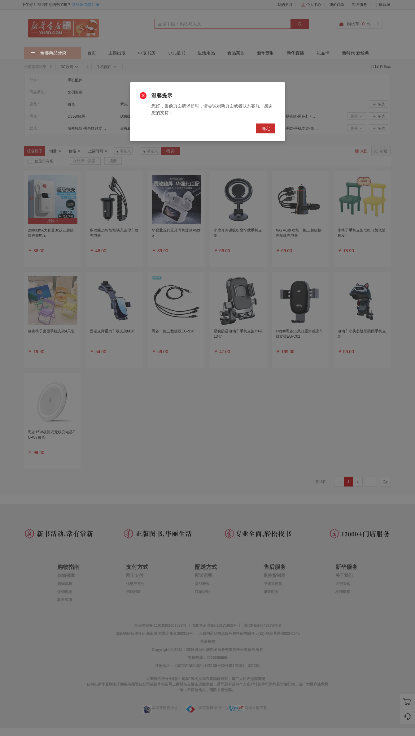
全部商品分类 (48, 53)
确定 (265, 128)
